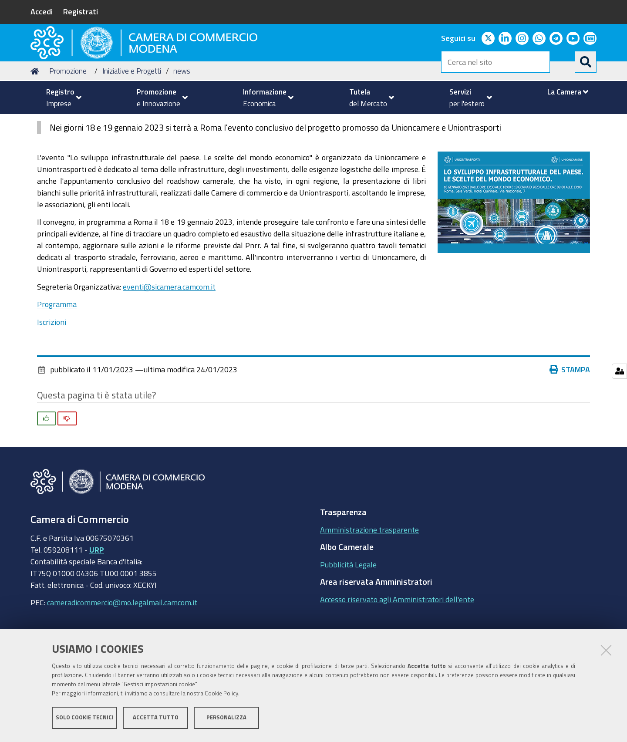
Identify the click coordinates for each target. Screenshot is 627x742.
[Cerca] (586, 62)
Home (36, 123)
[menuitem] (60, 97)
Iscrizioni (51, 374)
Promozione (68, 123)
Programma (57, 357)
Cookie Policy (221, 695)
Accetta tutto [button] (156, 719)
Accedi (41, 11)
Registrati (80, 11)
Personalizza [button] (226, 719)
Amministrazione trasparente (369, 582)
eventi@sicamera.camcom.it (169, 339)
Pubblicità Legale (348, 617)
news (181, 123)
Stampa (569, 422)
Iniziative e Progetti (131, 123)
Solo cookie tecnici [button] (85, 719)
